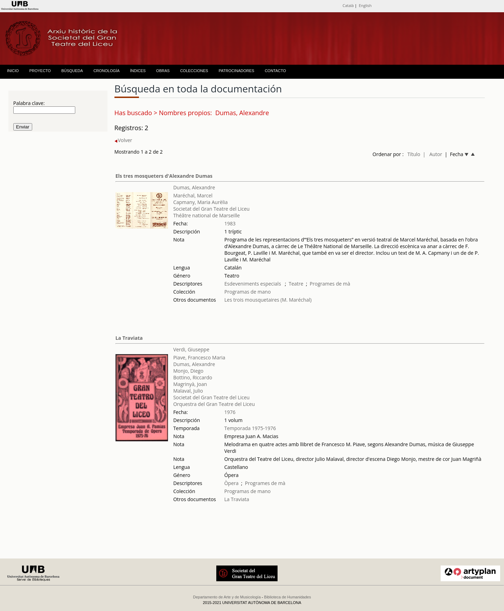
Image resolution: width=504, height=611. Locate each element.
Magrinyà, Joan (190, 384)
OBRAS (163, 71)
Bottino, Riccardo (192, 377)
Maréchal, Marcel (192, 195)
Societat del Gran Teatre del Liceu (211, 208)
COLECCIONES (194, 71)
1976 (230, 412)
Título (413, 154)
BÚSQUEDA (72, 71)
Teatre (296, 283)
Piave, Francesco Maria (199, 357)
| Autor (432, 154)
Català (348, 5)
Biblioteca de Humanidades (287, 597)
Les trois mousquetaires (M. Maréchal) (268, 299)
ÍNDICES (138, 71)
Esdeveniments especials (253, 283)
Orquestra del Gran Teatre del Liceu (214, 404)
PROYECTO (40, 71)
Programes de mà (330, 283)
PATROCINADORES (236, 71)
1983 (230, 223)
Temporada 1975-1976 (250, 428)
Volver (123, 140)
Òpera (231, 483)
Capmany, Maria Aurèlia (200, 202)
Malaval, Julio (188, 390)
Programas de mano (247, 291)
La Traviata (129, 338)
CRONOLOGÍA (106, 71)
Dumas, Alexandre (194, 187)
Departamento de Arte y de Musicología (227, 597)
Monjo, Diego (188, 370)
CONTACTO (275, 71)
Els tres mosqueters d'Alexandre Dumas (163, 176)
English (365, 5)
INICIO (13, 71)
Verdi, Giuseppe (191, 349)
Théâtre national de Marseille (206, 215)
